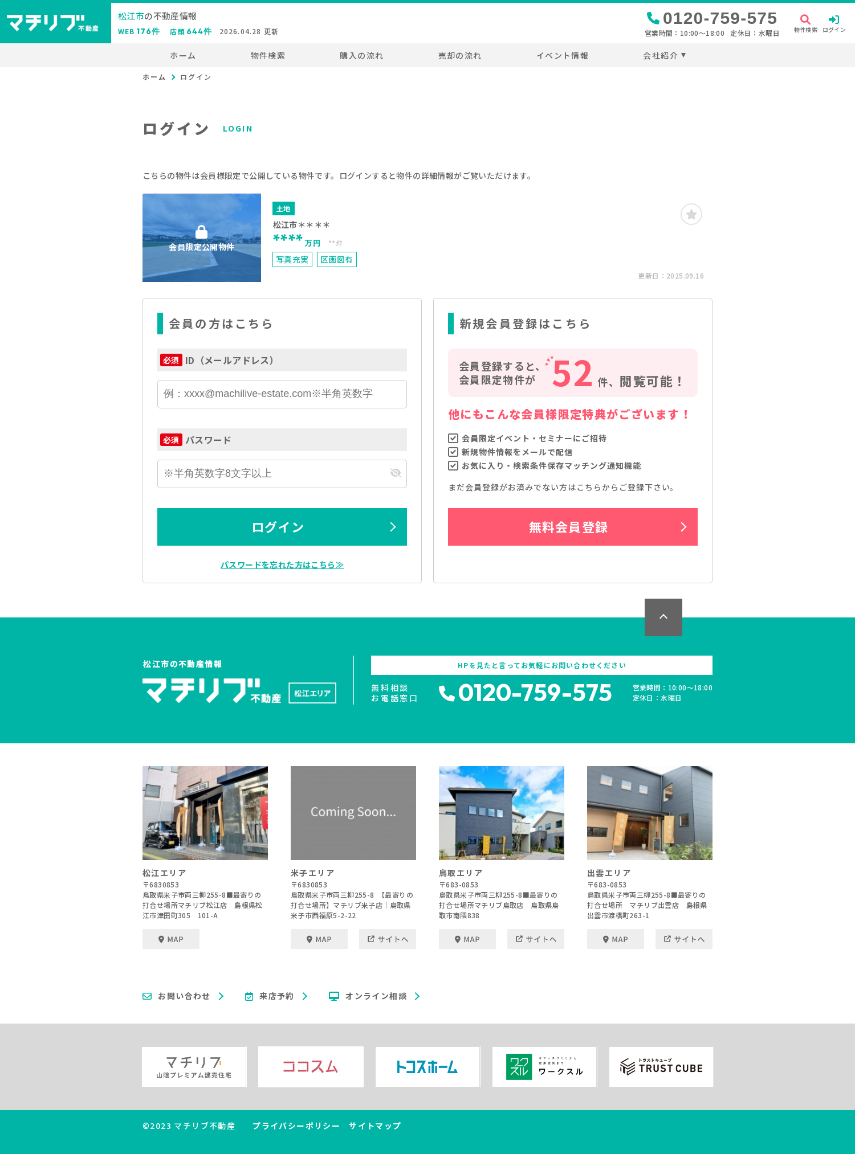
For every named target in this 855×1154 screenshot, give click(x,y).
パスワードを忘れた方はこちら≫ (282, 564)
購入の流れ (362, 55)
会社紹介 (660, 55)
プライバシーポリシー (296, 1126)
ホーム (183, 55)
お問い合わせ (176, 996)
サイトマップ (375, 1126)
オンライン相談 (368, 996)
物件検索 (268, 55)
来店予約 (270, 996)
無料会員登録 (568, 526)
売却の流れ (460, 55)
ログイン (277, 526)
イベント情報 (562, 55)
